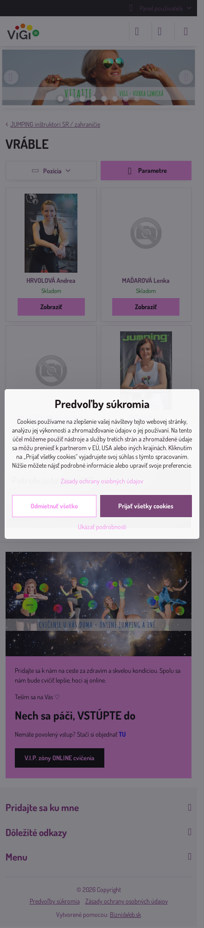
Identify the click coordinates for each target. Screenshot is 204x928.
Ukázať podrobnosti (102, 527)
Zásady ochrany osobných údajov (102, 481)
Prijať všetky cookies (145, 506)
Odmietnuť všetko (54, 506)
